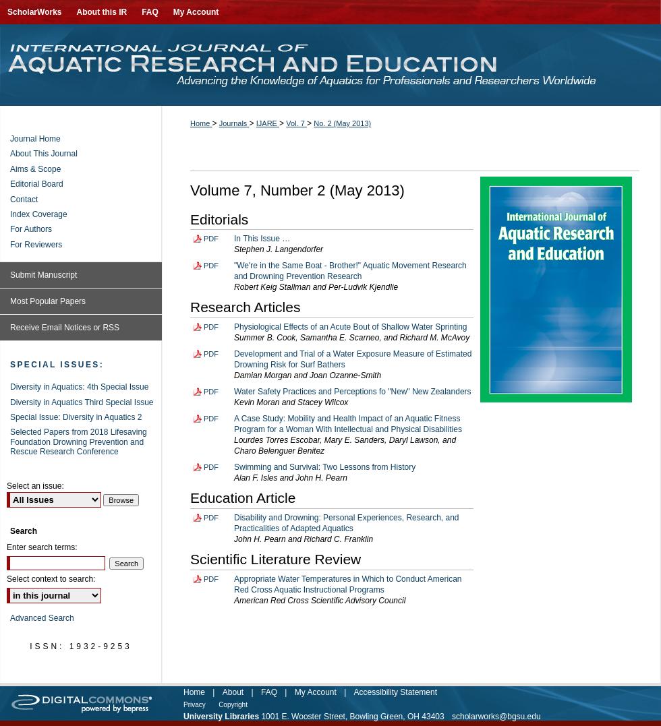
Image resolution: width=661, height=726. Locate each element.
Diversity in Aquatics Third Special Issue (82, 402)
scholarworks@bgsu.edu (496, 716)
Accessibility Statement (395, 692)
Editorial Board (36, 184)
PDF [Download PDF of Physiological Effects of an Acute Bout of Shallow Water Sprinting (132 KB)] (211, 327)
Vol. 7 (296, 123)
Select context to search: (51, 579)
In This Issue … (262, 238)
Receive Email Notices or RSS (64, 327)
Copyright (233, 704)
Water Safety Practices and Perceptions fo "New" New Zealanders (352, 391)
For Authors (31, 229)
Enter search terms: (42, 547)
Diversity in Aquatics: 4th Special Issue (79, 387)
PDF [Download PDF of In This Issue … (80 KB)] (211, 239)
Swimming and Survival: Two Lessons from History (324, 467)
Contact (24, 199)
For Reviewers (36, 244)
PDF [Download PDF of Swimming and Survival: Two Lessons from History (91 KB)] (211, 467)
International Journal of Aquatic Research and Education (330, 65)
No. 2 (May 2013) (342, 123)
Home (201, 123)
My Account (316, 692)
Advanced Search (42, 618)
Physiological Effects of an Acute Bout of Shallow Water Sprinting (350, 327)
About (233, 692)
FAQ (269, 692)
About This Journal (44, 153)
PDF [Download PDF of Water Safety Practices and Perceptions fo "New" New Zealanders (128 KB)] (211, 392)
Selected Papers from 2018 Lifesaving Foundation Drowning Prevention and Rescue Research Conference (78, 441)
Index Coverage (38, 214)
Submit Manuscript (43, 275)
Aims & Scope (35, 169)
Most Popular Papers (48, 301)
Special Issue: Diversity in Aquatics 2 (76, 417)
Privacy (194, 704)
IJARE (267, 123)
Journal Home (35, 139)
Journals (234, 123)
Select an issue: (35, 486)
